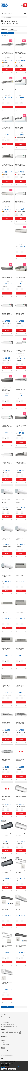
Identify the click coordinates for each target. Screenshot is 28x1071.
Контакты (3, 1038)
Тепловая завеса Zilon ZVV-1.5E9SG (21, 946)
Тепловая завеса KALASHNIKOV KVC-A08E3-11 (21, 501)
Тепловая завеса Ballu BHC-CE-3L (6, 128)
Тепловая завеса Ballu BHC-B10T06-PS (7, 53)
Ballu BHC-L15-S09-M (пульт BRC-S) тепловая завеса (21, 426)
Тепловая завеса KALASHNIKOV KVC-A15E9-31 (7, 575)
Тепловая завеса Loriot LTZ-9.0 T (20, 686)
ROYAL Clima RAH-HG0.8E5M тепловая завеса (21, 761)
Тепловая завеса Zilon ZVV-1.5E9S (7, 946)
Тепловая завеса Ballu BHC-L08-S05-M (7, 276)
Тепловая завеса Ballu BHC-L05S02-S (20, 165)
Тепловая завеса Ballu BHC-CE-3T (19, 128)
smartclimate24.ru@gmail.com (10, 1026)
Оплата (2, 1042)
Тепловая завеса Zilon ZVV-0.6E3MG (7, 834)
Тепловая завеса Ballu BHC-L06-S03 (6, 202)
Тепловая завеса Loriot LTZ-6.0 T (20, 649)
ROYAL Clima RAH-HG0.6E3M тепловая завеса (7, 761)
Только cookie (12, 1069)
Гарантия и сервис (5, 1044)
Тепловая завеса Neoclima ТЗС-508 (6, 723)
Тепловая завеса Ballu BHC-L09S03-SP (7, 314)
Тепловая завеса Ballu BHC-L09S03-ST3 (20, 315)
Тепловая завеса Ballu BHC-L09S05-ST (7, 351)
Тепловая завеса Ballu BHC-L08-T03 (20, 276)
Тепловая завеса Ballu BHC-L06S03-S (20, 202)
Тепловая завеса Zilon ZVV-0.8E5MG (7, 871)
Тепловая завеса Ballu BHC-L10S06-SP (7, 426)
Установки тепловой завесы (7, 1051)
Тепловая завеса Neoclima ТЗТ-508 (20, 723)
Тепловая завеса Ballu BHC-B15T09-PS (20, 53)
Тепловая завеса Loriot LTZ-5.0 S (20, 611)
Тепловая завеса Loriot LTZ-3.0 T (6, 611)
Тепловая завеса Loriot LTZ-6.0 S (6, 649)
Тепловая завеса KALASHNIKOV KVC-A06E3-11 (7, 501)
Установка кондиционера (6, 1050)
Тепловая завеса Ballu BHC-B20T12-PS (7, 90)
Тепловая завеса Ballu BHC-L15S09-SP (7, 463)
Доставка (3, 1040)
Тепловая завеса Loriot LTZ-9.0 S (6, 686)
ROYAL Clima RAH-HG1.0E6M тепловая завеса (7, 798)
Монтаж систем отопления (7, 1055)
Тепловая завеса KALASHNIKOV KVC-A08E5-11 (7, 538)
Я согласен (4, 1069)
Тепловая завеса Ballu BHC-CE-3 (19, 90)
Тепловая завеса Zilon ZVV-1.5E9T (7, 983)
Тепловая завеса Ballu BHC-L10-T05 (20, 388)
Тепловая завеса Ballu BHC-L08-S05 (20, 239)
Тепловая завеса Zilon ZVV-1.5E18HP (21, 908)
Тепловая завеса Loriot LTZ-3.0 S (20, 574)
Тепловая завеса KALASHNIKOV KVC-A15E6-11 (21, 538)
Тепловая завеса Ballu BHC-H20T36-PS (7, 165)
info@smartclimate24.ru (8, 1024)
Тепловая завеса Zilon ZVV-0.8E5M (21, 834)
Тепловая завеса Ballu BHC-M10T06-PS (21, 463)
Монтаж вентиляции (5, 1053)
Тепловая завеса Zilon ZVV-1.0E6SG (7, 908)
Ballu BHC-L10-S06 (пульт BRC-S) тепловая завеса (20, 352)
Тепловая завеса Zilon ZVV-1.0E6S (21, 871)
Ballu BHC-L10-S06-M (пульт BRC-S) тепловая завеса (7, 389)
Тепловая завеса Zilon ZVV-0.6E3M (21, 797)
